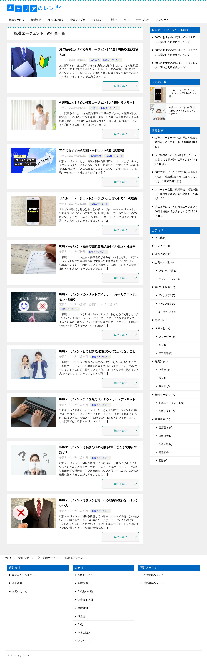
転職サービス (16, 19)
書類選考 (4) (165, 427)
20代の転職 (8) (167, 295)
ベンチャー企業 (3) (169, 278)
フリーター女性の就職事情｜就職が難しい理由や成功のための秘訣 (176, 194)
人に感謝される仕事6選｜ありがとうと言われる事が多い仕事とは (176, 159)
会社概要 (17, 583)
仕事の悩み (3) (163, 254)
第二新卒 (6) (165, 353)
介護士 (94, 108)
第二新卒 (95, 60)
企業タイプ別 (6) (164, 262)
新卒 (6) (163, 344)
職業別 (113, 19)
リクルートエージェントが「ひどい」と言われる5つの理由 (98, 198)
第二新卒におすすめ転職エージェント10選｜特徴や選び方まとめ (176, 211)
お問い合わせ (19, 591)
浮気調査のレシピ (153, 583)
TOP (22, 557)
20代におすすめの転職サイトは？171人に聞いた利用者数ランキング (176, 39)
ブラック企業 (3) (168, 270)
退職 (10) (164, 452)
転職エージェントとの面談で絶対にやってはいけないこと (97, 351)
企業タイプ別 (77, 19)
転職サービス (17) (165, 394)
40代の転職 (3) (167, 312)
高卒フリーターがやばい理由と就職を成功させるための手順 (176, 142)
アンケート (162, 19)
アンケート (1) (163, 245)
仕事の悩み (142, 19)
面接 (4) (163, 460)
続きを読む (125, 85)
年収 (126, 19)
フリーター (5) (167, 336)
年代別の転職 (55, 19)
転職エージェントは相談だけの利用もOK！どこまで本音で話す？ (183, 110)
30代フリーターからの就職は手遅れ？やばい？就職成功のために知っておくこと (176, 177)
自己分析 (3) (165, 435)
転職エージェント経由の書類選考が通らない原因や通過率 (97, 246)
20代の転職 (96, 156)
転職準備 (36, 19)
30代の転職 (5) (167, 303)
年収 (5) (159, 320)
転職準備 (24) (162, 419)
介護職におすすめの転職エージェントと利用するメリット (97, 102)
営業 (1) (163, 378)
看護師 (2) (164, 386)
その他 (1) (160, 237)
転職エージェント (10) (171, 402)
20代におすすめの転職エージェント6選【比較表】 (92, 150)
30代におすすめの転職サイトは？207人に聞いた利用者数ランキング (176, 52)
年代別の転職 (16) (165, 287)
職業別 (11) (161, 361)
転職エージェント (111, 60)
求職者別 (98, 19)
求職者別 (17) (162, 328)
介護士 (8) (164, 369)
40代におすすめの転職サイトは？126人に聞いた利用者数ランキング (176, 65)
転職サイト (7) (167, 411)
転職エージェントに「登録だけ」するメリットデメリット (97, 399)
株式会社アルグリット (24, 575)
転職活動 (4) (165, 444)
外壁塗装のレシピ (153, 575)
